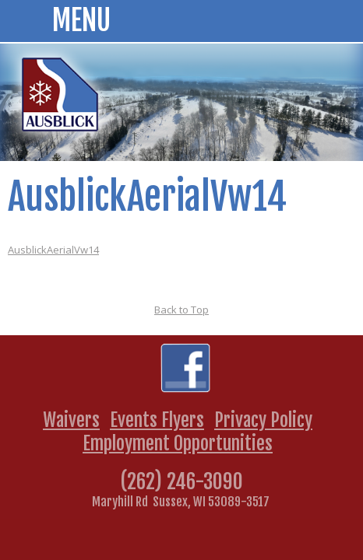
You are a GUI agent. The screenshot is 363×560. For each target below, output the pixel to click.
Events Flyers (157, 420)
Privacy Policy (263, 420)
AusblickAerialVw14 (53, 250)
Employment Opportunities (178, 443)
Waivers (71, 420)
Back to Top (181, 310)
